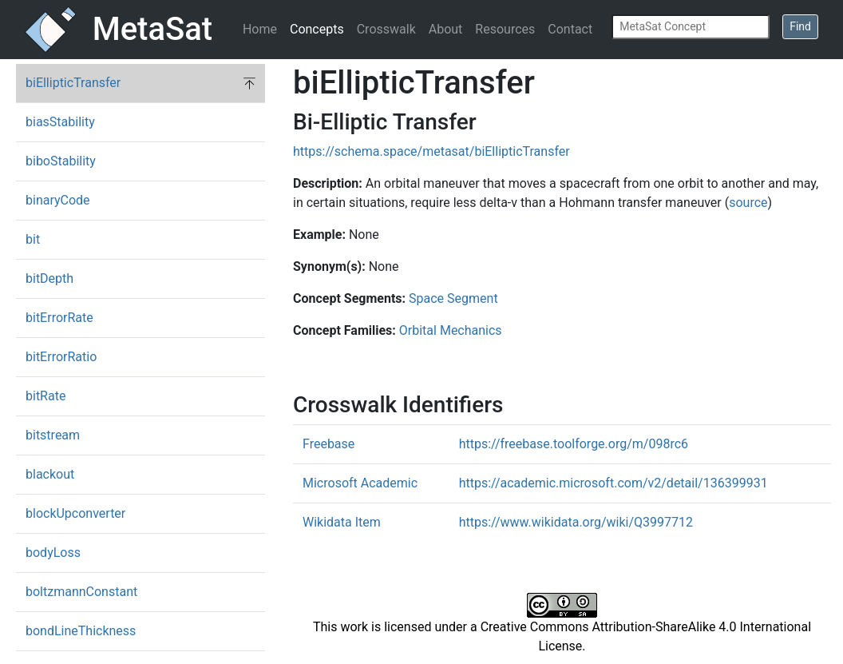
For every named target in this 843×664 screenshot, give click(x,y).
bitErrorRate (59, 317)
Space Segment (453, 298)
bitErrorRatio (61, 356)
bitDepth (49, 278)
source (748, 202)
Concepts (317, 29)
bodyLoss (53, 552)
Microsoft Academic (360, 483)
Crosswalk (386, 29)
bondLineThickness (81, 630)
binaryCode (58, 200)
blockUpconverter (75, 513)
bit (33, 239)
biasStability (60, 121)
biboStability (61, 161)
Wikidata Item (342, 522)
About (446, 29)
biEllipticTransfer (73, 82)
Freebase (328, 443)
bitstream (53, 435)
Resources (505, 29)
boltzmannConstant (81, 591)
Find (800, 26)
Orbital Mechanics (450, 330)
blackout (50, 474)
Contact (570, 29)
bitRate (45, 396)
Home (260, 29)
